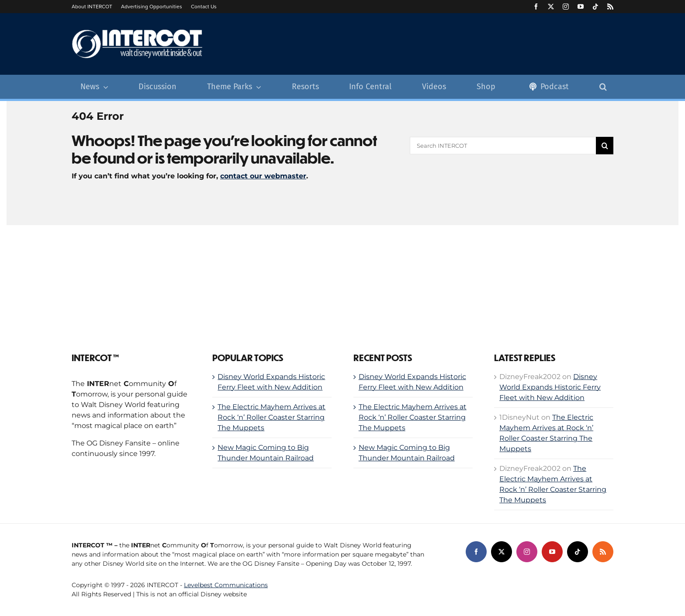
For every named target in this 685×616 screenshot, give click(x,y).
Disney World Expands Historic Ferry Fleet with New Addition (550, 387)
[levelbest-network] (569, 576)
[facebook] (536, 6)
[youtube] (581, 6)
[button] (603, 87)
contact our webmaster (263, 176)
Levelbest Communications (226, 585)
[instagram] (566, 6)
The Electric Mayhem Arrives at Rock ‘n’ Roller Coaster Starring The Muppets (271, 417)
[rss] (610, 6)
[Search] (604, 145)
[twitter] (551, 6)
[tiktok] (595, 6)
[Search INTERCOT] (503, 145)
